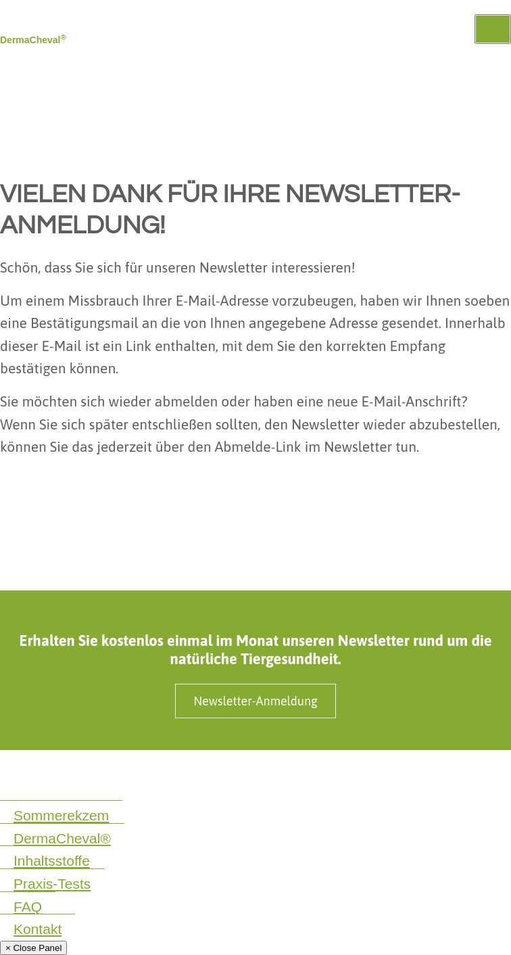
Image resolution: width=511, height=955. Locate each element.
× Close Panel (33, 948)
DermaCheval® (62, 838)
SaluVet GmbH (463, 772)
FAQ (28, 906)
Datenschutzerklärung (49, 772)
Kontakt (38, 929)
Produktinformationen (364, 772)
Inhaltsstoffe (52, 860)
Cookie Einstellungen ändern (65, 788)
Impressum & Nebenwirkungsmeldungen (207, 772)
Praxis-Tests (52, 883)
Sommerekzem (61, 815)
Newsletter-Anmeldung (255, 701)
